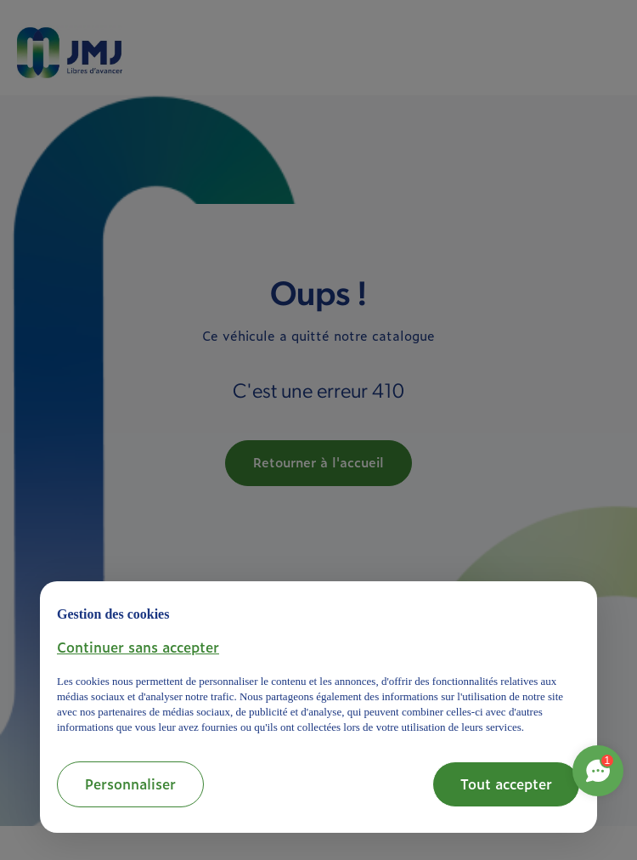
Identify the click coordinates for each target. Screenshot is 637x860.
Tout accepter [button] (506, 783)
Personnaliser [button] (130, 783)
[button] (138, 646)
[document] (318, 667)
